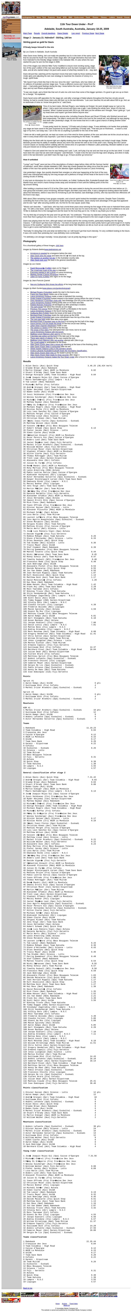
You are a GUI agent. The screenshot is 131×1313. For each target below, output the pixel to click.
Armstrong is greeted (38, 253)
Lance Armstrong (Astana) (40, 296)
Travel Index (73, 1303)
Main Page (27, 33)
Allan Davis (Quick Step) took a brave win (46, 344)
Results (37, 33)
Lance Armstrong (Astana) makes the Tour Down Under (52, 357)
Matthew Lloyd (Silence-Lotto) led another (47, 340)
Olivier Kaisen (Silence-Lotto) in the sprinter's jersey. (51, 349)
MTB (65, 17)
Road (59, 17)
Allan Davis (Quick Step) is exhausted (45, 347)
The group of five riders (39, 330)
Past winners (6, 31)
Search (119, 17)
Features (51, 17)
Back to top (27, 1288)
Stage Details (62, 33)
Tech (44, 17)
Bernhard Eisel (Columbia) (40, 315)
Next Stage (99, 33)
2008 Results (6, 32)
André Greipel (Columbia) (40, 298)
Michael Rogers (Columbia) (41, 292)
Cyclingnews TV (28, 17)
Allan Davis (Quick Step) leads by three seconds (49, 355)
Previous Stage (88, 33)
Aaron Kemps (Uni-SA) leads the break (45, 324)
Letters (112, 17)
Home (4, 20)
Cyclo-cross (79, 17)
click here (59, 246)
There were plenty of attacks (41, 338)
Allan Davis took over (38, 260)
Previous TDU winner (38, 309)
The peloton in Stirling (39, 328)
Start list (5, 25)
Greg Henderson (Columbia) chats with (45, 301)
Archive (64, 1303)
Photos (95, 17)
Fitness (104, 17)
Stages (4, 22)
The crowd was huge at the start (43, 270)
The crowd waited (37, 342)
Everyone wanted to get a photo (43, 272)
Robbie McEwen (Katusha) (41, 305)
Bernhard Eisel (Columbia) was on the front (47, 321)
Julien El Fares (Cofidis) (39, 277)
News (39, 17)
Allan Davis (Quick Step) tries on (43, 353)
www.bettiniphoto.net (52, 249)
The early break (36, 307)
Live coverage (7, 23)
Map (3, 29)
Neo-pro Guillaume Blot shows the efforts (46, 284)
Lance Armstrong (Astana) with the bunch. (47, 332)
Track (88, 17)
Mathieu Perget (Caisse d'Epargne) (44, 275)
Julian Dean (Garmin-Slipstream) (43, 326)
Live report (76, 33)
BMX (70, 17)
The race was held (37, 319)
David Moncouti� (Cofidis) (41, 268)
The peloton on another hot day (42, 258)
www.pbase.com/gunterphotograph (56, 288)
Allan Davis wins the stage (40, 256)
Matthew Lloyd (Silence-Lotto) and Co (45, 334)
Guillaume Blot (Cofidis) (39, 313)
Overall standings (48, 33)
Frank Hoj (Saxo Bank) (39, 294)
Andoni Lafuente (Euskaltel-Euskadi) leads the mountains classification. (58, 351)
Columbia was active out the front (43, 336)
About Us (66, 1305)
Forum (126, 17)
